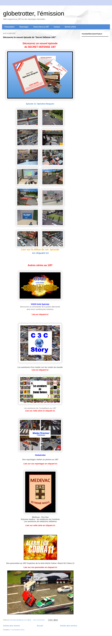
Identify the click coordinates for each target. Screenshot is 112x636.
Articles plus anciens (68, 626)
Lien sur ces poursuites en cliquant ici (40, 567)
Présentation (9, 27)
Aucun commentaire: (39, 620)
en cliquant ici (40, 253)
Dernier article (70, 27)
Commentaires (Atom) (17, 629)
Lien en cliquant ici (40, 314)
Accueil (40, 626)
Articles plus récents (11, 626)
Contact (57, 27)
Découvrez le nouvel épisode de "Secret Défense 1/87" (29, 37)
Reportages (23, 27)
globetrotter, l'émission (33, 13)
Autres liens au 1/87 (41, 27)
